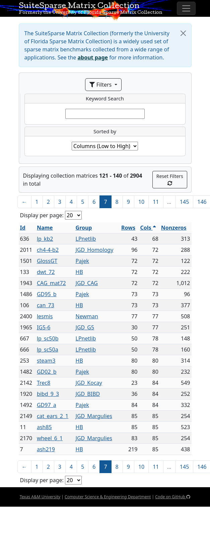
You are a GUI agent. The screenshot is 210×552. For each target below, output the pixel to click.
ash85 (44, 427)
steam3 (46, 360)
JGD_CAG (87, 283)
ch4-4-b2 (48, 250)
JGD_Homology (95, 250)
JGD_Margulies (94, 416)
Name (45, 227)
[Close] (183, 33)
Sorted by (104, 131)
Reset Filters (169, 179)
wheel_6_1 (50, 438)
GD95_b (47, 294)
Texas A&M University (40, 497)
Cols (148, 227)
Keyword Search (105, 98)
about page (93, 57)
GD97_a (46, 405)
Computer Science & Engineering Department (108, 497)
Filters (101, 84)
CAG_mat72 (51, 283)
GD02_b (47, 371)
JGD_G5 (85, 327)
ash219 (46, 449)
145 (184, 201)
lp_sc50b (48, 338)
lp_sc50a (47, 349)
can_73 (45, 305)
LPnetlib (86, 238)
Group (84, 227)
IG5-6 (44, 327)
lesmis (45, 316)
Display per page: (42, 215)
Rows (128, 227)
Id (22, 227)
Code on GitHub (172, 497)
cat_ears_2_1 (52, 416)
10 (141, 201)
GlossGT (47, 261)
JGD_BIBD (88, 394)
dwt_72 (46, 272)
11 (156, 201)
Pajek (82, 261)
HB (79, 272)
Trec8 (43, 382)
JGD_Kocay (89, 382)
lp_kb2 (45, 238)
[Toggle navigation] (186, 8)
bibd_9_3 (48, 394)
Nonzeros (174, 227)
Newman (87, 316)
